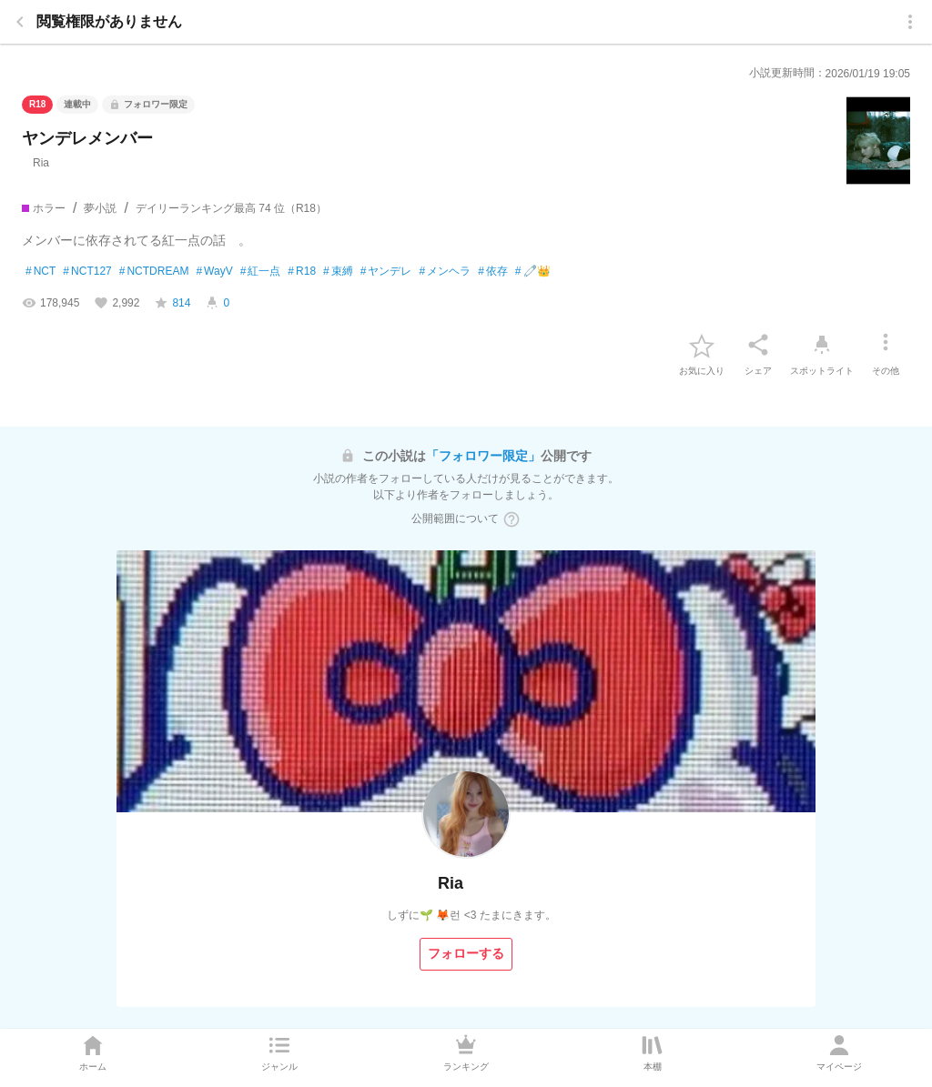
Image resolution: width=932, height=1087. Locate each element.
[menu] (910, 22)
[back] (20, 22)
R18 (302, 272)
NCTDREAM (154, 272)
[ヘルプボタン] (511, 519)
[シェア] (758, 345)
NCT (40, 272)
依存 (493, 272)
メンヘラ (445, 272)
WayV (214, 272)
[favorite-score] (172, 303)
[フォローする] (466, 954)
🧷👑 (533, 272)
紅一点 (260, 272)
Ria (35, 162)
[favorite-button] (702, 345)
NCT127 (87, 272)
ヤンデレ (386, 272)
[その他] (885, 345)
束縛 (338, 272)
